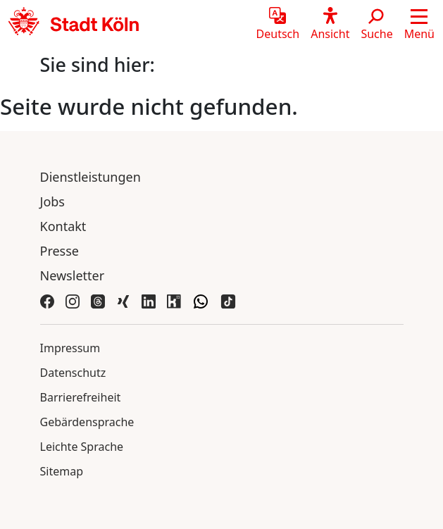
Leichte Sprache (82, 446)
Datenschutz (73, 372)
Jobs (52, 201)
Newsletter (72, 275)
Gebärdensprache (87, 422)
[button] (419, 24)
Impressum (70, 348)
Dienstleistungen (90, 176)
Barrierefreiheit (80, 397)
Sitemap (62, 471)
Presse (60, 250)
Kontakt (63, 226)
